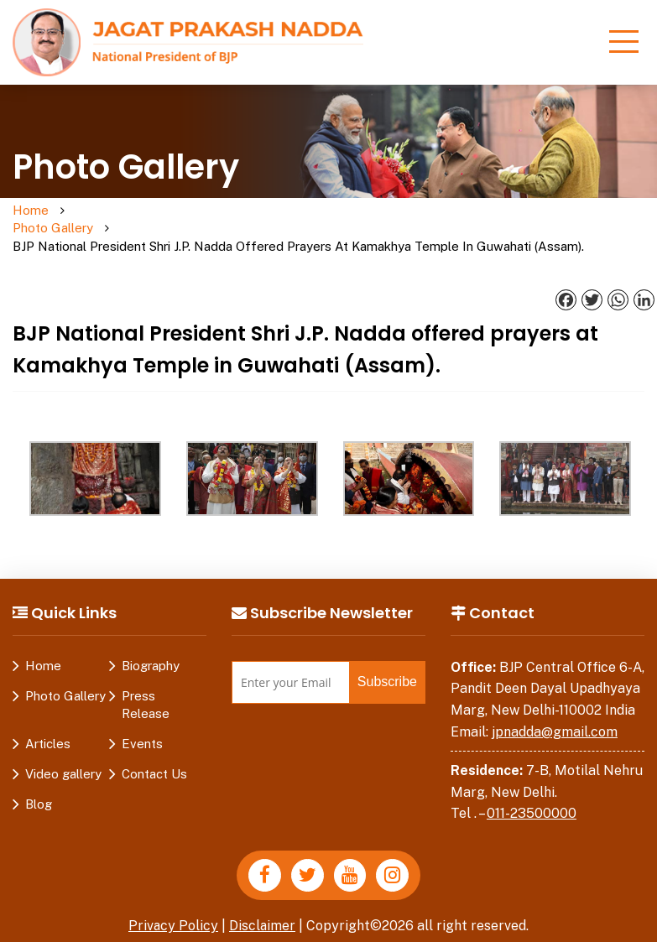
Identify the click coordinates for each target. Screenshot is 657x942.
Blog (38, 786)
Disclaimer (262, 908)
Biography (151, 648)
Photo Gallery (95, 220)
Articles (47, 726)
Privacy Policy (173, 908)
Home (31, 211)
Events (142, 726)
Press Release (145, 687)
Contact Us (154, 756)
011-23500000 (531, 796)
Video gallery (63, 756)
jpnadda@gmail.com (555, 714)
